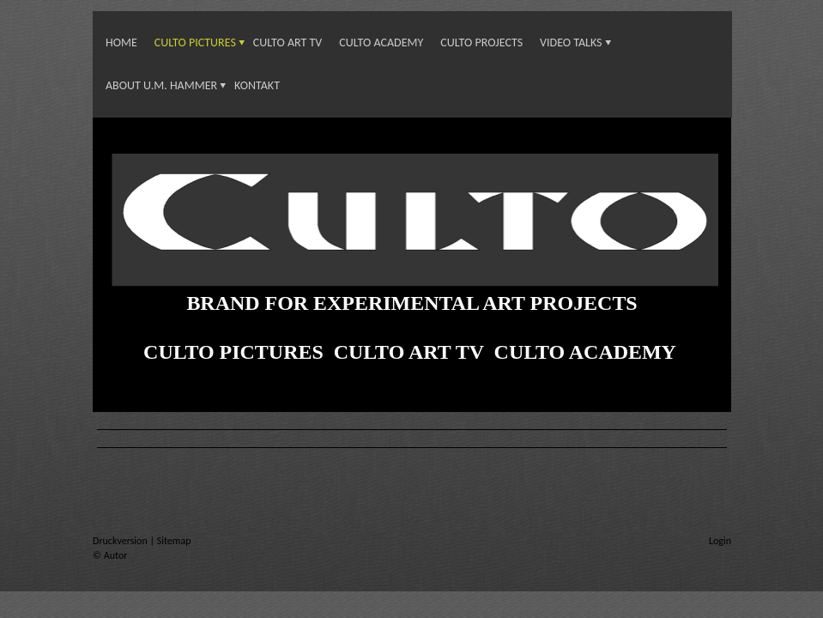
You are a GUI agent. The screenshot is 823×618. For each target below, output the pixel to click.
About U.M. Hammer (161, 85)
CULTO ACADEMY (381, 42)
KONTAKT (257, 85)
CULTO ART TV (288, 42)
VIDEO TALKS (571, 42)
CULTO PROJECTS (481, 42)
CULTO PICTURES (195, 42)
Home (121, 42)
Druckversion (121, 541)
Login (720, 541)
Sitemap (174, 541)
